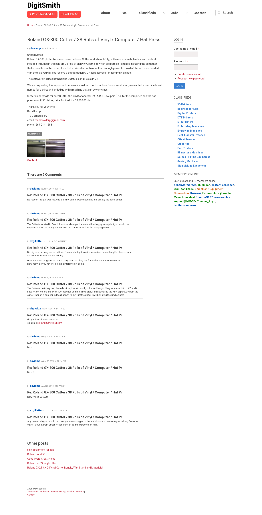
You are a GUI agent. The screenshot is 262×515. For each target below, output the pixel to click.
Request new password (191, 78)
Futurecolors (210, 193)
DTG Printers (185, 121)
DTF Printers (185, 117)
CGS (177, 189)
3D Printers (184, 104)
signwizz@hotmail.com (49, 322)
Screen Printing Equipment (193, 156)
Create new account (189, 74)
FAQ (125, 13)
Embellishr (202, 189)
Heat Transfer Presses (191, 135)
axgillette (36, 241)
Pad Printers (185, 148)
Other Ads (183, 143)
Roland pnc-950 (36, 454)
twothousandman (185, 205)
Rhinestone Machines (190, 152)
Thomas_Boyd (206, 201)
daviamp (35, 48)
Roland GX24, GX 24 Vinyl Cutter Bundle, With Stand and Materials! (65, 467)
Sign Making (34, 134)
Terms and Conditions (38, 491)
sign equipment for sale (40, 449)
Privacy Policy (58, 491)
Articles (70, 491)
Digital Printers (186, 113)
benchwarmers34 (185, 185)
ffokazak (195, 193)
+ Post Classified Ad (42, 14)
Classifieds (147, 13)
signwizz (35, 308)
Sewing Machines (188, 161)
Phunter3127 (204, 197)
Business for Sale (188, 108)
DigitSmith (43, 5)
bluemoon (203, 185)
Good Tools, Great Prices (41, 458)
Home (30, 25)
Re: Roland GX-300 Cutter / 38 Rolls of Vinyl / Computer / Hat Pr (74, 195)
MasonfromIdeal (184, 197)
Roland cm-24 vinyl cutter (41, 463)
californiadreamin (222, 185)
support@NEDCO (185, 201)
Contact (200, 13)
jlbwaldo (225, 193)
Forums (80, 491)
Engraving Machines (189, 130)
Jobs (174, 13)
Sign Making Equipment (191, 165)
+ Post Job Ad (69, 14)
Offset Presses (186, 139)
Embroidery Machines (190, 126)
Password (181, 61)
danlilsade (187, 189)
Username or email (186, 48)
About (105, 13)
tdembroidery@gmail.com (50, 120)
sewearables (222, 197)
